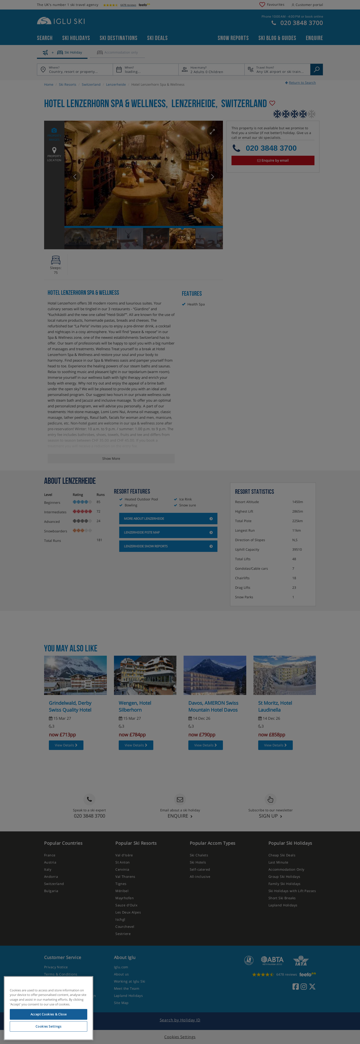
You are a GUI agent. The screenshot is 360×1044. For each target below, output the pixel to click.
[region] (48, 1008)
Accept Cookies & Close (49, 1014)
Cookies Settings (49, 1026)
